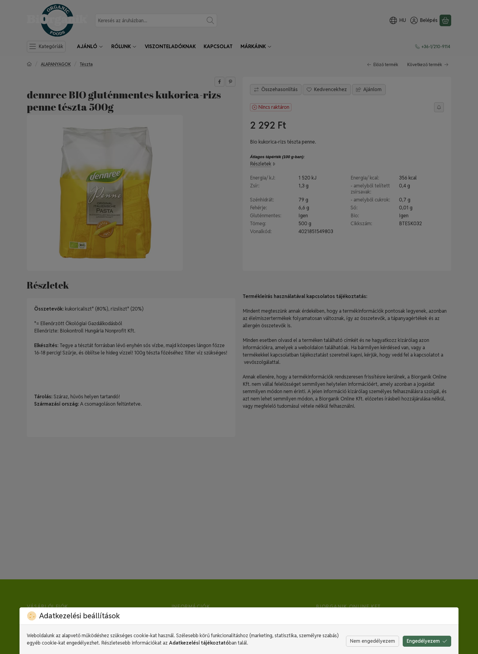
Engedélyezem (427, 641)
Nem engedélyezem (372, 641)
